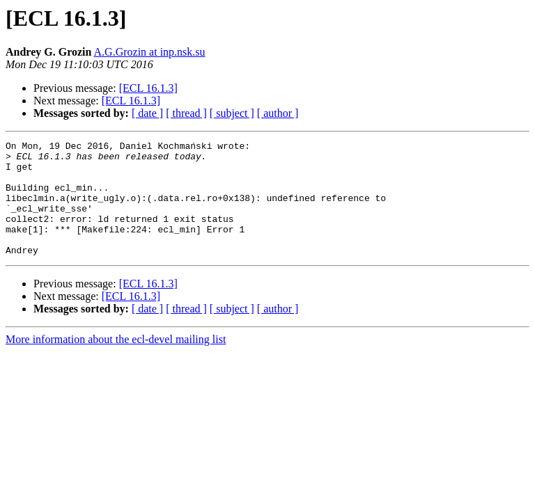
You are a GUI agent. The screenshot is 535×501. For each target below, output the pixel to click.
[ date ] (147, 113)
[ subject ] (232, 113)
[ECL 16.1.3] (148, 88)
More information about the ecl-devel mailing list (116, 362)
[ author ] (278, 113)
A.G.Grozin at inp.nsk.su (150, 52)
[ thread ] (186, 113)
